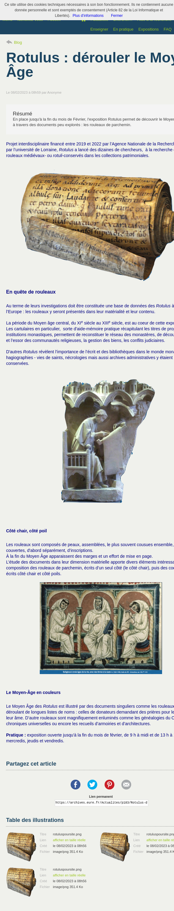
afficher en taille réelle (69, 840)
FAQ (168, 29)
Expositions (149, 29)
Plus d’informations (87, 15)
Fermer (117, 15)
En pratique (123, 29)
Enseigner (99, 29)
